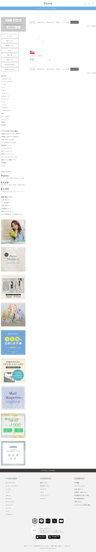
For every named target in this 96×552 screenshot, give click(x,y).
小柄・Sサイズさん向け (7, 139)
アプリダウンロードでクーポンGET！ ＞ (48, 8)
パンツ (3, 87)
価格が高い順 (50, 22)
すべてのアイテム (6, 79)
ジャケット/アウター (7, 81)
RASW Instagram (9, 69)
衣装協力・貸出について (81, 492)
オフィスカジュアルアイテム (9, 157)
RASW (3, 122)
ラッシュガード (5, 116)
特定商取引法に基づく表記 (81, 495)
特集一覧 (9, 55)
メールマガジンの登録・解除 (82, 505)
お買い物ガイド (5, 200)
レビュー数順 (65, 22)
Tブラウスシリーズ (6, 148)
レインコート (5, 119)
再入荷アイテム (10, 45)
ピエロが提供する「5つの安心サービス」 (12, 214)
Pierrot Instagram (9, 64)
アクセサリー (5, 107)
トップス (3, 84)
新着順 (58, 22)
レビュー (42, 498)
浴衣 (2, 113)
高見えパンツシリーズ (7, 154)
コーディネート (44, 495)
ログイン (8, 20)
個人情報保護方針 (79, 498)
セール (9, 50)
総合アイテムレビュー (7, 211)
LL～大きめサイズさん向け (8, 142)
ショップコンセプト (79, 486)
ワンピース (4, 93)
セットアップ (5, 99)
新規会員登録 (17, 20)
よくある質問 (5, 202)
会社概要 (76, 482)
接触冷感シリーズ (6, 145)
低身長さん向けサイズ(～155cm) (10, 134)
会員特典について (6, 208)
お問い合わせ (5, 205)
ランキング (9, 36)
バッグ (3, 102)
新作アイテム (9, 40)
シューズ (3, 105)
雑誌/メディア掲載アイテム (8, 159)
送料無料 (3, 162)
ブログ (42, 492)
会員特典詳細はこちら (13, 27)
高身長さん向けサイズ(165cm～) (10, 136)
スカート (3, 90)
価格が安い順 (40, 22)
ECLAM (3, 125)
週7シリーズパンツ (6, 151)
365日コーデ (9, 59)
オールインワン (5, 96)
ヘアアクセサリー (6, 110)
